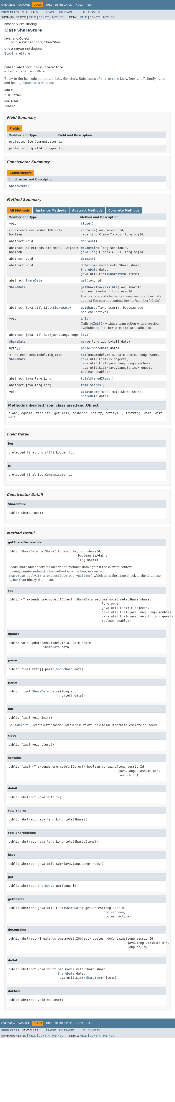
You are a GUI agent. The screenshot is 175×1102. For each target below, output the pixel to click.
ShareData (89, 269)
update (86, 391)
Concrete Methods (124, 210)
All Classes (91, 12)
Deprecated (63, 4)
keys (84, 335)
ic (61, 141)
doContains (90, 248)
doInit (86, 258)
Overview (8, 4)
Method (58, 17)
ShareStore (18, 186)
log (61, 148)
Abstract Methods (87, 210)
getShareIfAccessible (99, 287)
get (83, 280)
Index (79, 4)
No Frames (66, 12)
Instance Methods (51, 210)
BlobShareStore (17, 53)
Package (24, 4)
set (83, 355)
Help (89, 4)
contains (88, 230)
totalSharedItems (95, 378)
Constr (44, 17)
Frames (51, 12)
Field (32, 17)
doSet (85, 265)
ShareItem (116, 274)
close (85, 223)
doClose (87, 241)
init (84, 318)
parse (85, 341)
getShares (89, 307)
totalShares (91, 385)
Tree (49, 4)
